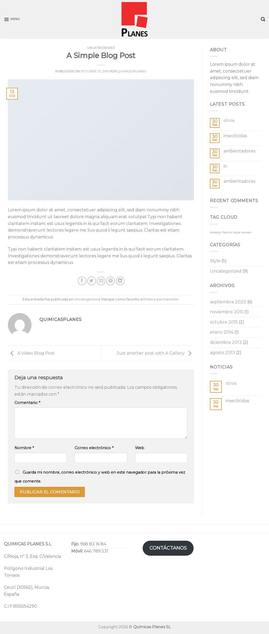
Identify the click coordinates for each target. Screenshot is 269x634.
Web (139, 448)
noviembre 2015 (226, 311)
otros (229, 120)
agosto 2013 (222, 352)
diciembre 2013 (226, 342)
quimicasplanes (132, 71)
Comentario (27, 402)
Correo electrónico (94, 448)
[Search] (263, 19)
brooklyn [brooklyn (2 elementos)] (216, 232)
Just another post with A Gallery (155, 353)
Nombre (24, 448)
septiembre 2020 (228, 301)
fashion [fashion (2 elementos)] (228, 232)
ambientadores (239, 151)
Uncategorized (101, 48)
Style (215, 260)
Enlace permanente (161, 299)
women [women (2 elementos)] (246, 232)
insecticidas (235, 135)
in (225, 166)
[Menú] (12, 19)
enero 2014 (221, 332)
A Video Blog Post (31, 353)
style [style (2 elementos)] (237, 232)
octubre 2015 (224, 322)
